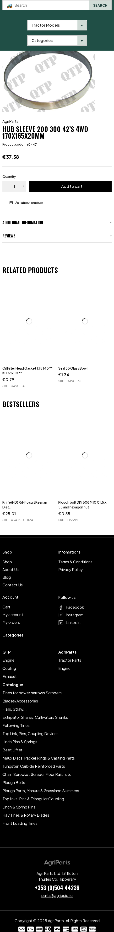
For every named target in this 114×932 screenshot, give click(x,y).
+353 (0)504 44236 (57, 887)
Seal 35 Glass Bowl (72, 368)
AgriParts (10, 121)
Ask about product (29, 203)
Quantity (9, 176)
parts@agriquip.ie (57, 895)
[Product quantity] (14, 186)
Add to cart (71, 186)
